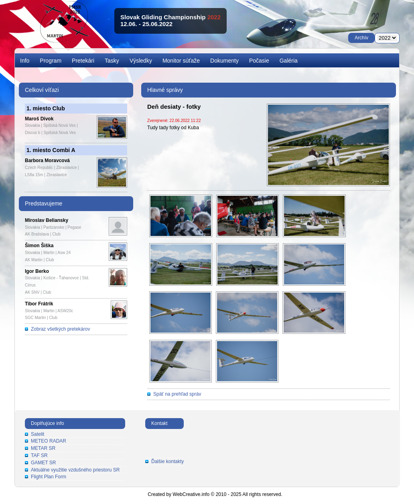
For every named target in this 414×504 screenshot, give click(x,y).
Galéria (289, 60)
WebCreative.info (190, 494)
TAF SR (39, 455)
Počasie (259, 60)
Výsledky (141, 60)
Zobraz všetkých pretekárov (60, 329)
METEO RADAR (48, 441)
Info (24, 60)
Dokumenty (224, 60)
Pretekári (83, 60)
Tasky (112, 60)
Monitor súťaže (181, 60)
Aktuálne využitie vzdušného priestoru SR (75, 470)
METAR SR (43, 448)
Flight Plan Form (48, 477)
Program (50, 60)
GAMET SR (43, 462)
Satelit (37, 434)
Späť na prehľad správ (177, 394)
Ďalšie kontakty (167, 461)
